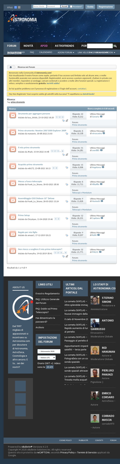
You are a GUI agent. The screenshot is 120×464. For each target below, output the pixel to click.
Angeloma (96, 167)
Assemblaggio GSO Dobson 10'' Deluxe (36, 198)
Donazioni (14, 53)
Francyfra (32, 253)
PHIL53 (95, 252)
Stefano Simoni (108, 300)
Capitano (96, 218)
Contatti (99, 440)
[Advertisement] (101, 27)
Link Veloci (84, 52)
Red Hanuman (108, 350)
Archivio (40, 327)
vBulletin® (26, 447)
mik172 (31, 168)
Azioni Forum (65, 52)
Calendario (45, 52)
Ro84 (94, 235)
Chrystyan (32, 219)
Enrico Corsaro (108, 395)
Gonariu (95, 116)
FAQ (32, 52)
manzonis (32, 133)
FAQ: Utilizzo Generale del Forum (47, 301)
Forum (11, 46)
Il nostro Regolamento (48, 293)
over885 (95, 150)
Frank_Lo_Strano (35, 184)
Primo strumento (79, 125)
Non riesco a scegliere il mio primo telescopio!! (40, 249)
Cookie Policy (65, 440)
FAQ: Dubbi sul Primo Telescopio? (46, 310)
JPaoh (30, 152)
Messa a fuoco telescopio (30, 181)
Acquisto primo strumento (30, 164)
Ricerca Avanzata (98, 52)
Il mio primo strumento (29, 147)
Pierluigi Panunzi (108, 372)
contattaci (82, 88)
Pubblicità (83, 440)
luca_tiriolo (32, 117)
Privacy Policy (67, 452)
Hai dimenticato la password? (45, 320)
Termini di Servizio (87, 452)
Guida (90, 7)
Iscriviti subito (53, 83)
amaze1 (31, 235)
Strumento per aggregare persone (34, 113)
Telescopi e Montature (82, 192)
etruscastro (97, 133)
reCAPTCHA (43, 452)
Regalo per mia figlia (27, 232)
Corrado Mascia (108, 418)
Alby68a (95, 184)
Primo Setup (24, 215)
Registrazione (106, 7)
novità (28, 46)
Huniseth (96, 201)
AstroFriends (64, 46)
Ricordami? (76, 7)
